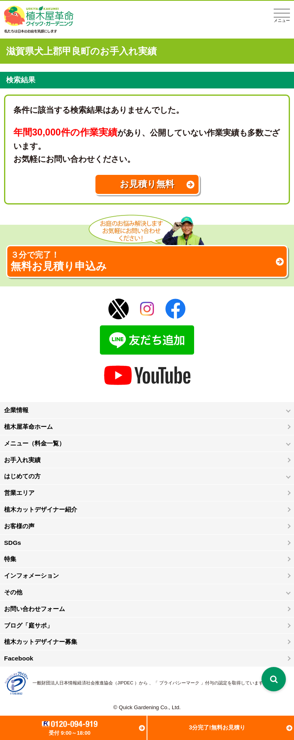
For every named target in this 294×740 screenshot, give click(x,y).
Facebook (18, 658)
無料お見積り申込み (147, 261)
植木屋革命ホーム (28, 426)
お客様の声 (19, 526)
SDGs (12, 542)
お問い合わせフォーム (34, 608)
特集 (10, 558)
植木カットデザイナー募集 (40, 641)
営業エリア (19, 492)
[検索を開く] (274, 679)
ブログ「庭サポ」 (28, 625)
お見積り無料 (147, 184)
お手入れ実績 (22, 459)
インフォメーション (31, 575)
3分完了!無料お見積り (217, 727)
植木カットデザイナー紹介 (40, 509)
